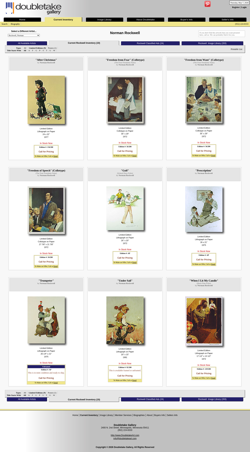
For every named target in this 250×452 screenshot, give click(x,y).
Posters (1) (52, 48)
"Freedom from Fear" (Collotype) (125, 59)
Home (75, 415)
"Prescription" (203, 170)
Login (243, 7)
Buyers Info (159, 415)
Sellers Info (172, 415)
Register (236, 7)
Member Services (123, 415)
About (149, 415)
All (25, 48)
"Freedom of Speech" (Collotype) (46, 170)
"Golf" (125, 170)
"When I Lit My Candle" (203, 280)
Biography (15, 24)
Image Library (106, 415)
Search (4, 24)
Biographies (139, 415)
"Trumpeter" (46, 280)
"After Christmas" (46, 59)
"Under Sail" (124, 280)
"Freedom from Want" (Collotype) (204, 59)
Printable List (236, 49)
